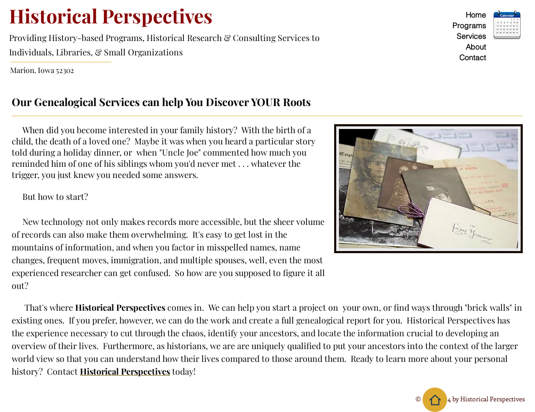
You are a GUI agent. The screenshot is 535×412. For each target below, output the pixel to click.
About (476, 47)
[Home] (435, 399)
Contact (472, 57)
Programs (469, 25)
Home (476, 15)
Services (471, 36)
